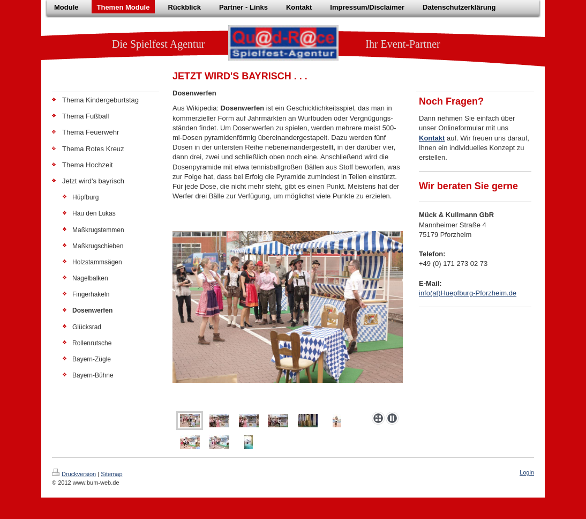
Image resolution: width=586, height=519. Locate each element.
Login (527, 472)
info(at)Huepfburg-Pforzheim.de (467, 293)
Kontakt (432, 138)
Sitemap (111, 474)
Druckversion (74, 474)
